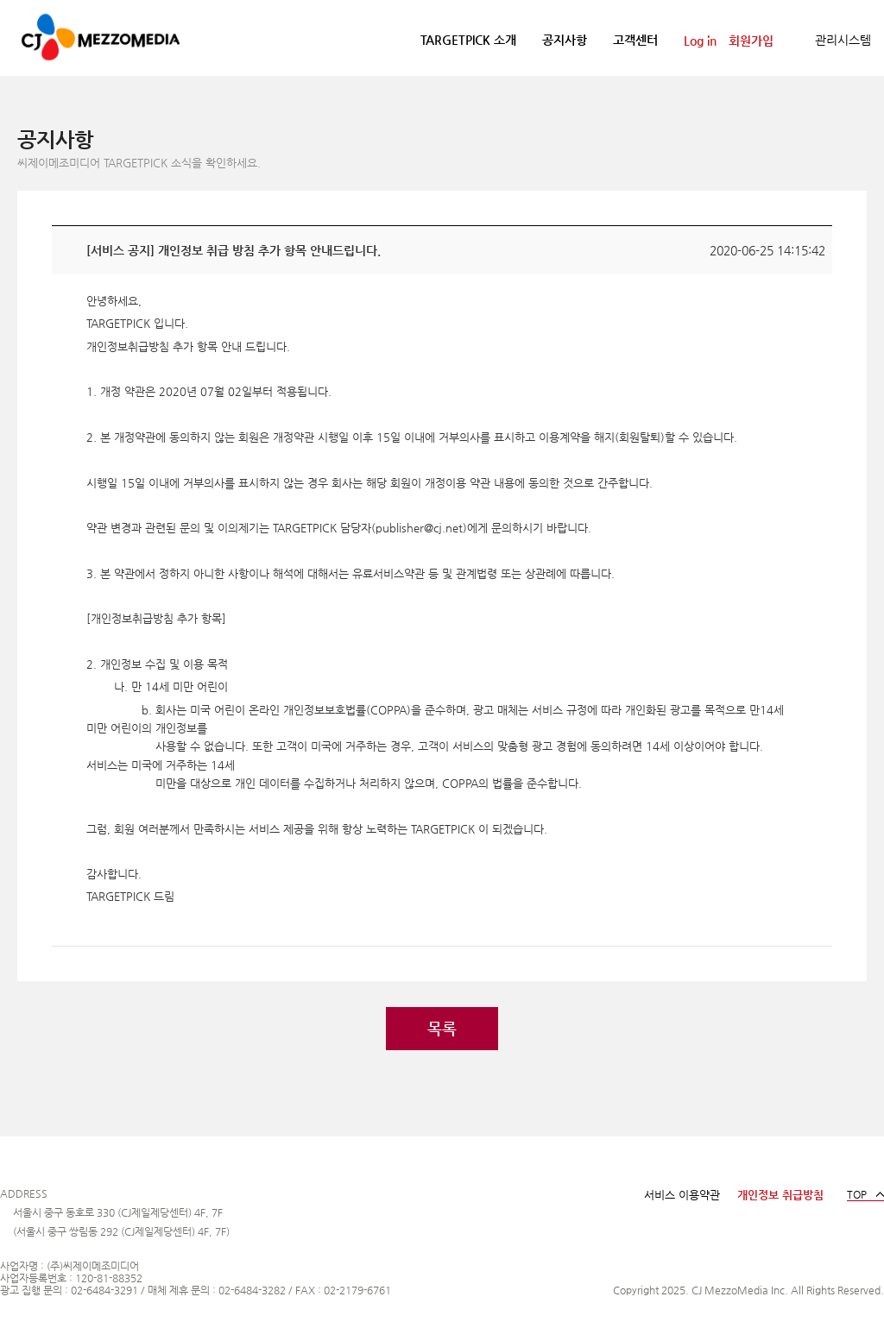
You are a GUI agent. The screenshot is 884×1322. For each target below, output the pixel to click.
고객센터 (635, 40)
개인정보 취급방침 (780, 1194)
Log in (700, 40)
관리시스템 (843, 40)
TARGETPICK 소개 (468, 40)
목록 (442, 1028)
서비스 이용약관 (682, 1194)
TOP (857, 1194)
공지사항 (564, 40)
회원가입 (751, 40)
